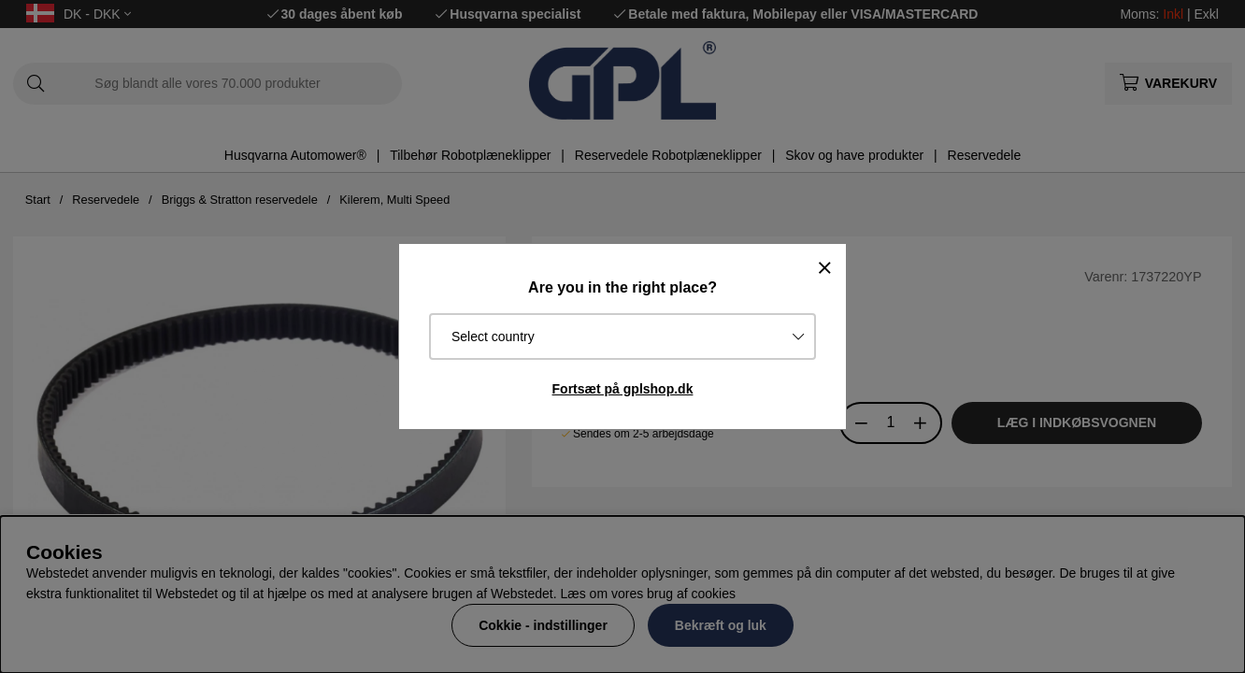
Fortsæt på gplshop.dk (623, 388)
